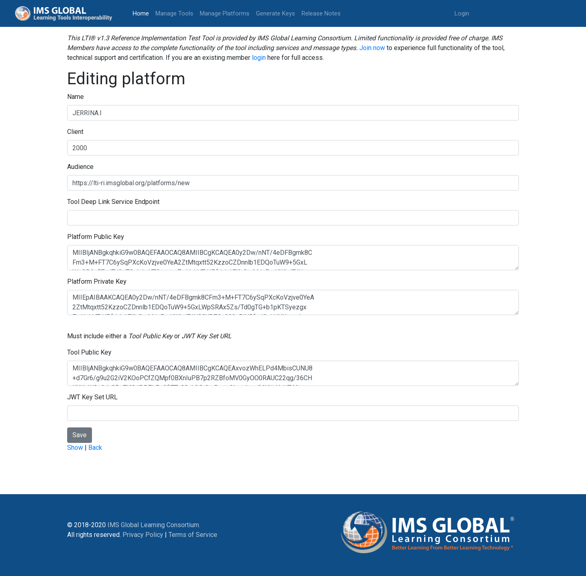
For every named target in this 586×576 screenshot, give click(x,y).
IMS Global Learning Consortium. (153, 525)
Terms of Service (192, 535)
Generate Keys (275, 13)
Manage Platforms (224, 13)
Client (75, 132)
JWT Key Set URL (92, 397)
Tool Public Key (89, 352)
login (259, 57)
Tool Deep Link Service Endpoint (113, 202)
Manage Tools (174, 13)
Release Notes (321, 13)
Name (75, 97)
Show (75, 447)
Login (462, 13)
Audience (80, 167)
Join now (372, 48)
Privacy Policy (142, 535)
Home (142, 13)
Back (95, 447)
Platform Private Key (97, 281)
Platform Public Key (95, 237)
